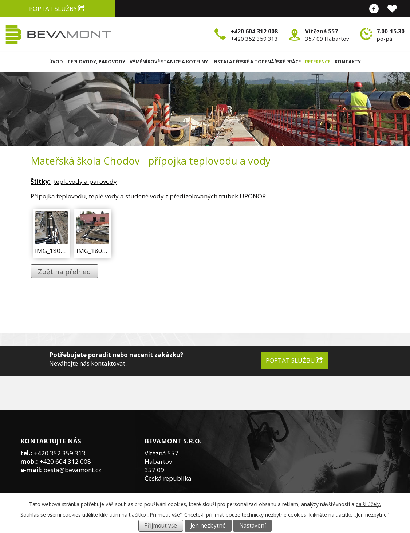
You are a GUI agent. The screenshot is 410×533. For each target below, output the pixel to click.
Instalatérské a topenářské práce (256, 61)
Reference (317, 61)
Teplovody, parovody (96, 61)
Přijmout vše (160, 525)
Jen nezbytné (208, 525)
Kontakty (348, 61)
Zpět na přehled (64, 271)
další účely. (368, 504)
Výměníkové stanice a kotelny (169, 61)
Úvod (56, 61)
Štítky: (41, 181)
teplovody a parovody (85, 181)
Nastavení (252, 525)
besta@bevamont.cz (72, 470)
